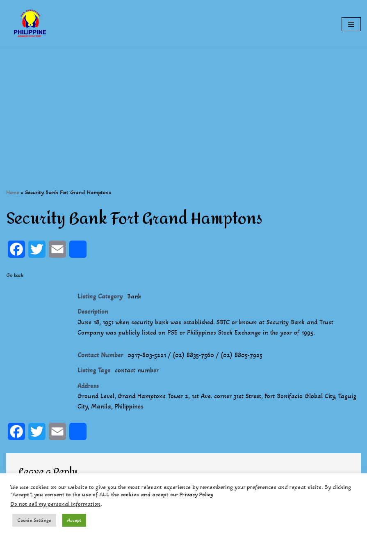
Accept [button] (74, 520)
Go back (14, 275)
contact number (137, 371)
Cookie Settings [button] (34, 520)
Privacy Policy (196, 494)
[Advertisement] (183, 105)
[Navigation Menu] (351, 24)
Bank (134, 296)
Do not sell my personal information (55, 503)
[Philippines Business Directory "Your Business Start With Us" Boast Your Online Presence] (30, 24)
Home (12, 192)
